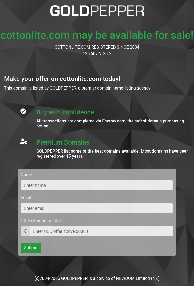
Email (26, 197)
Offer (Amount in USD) (42, 220)
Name (26, 174)
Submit (30, 247)
